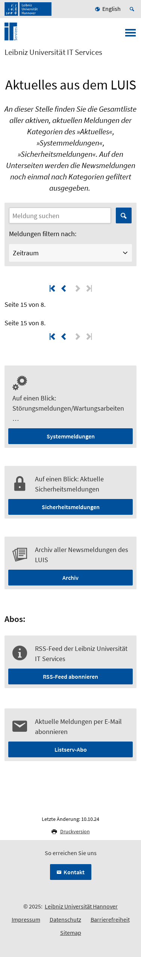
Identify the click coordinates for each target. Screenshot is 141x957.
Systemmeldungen (71, 436)
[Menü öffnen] (130, 35)
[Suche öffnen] (133, 9)
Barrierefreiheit (110, 919)
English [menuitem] (111, 8)
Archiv (70, 577)
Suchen (123, 215)
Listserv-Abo (71, 749)
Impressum (26, 919)
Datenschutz (65, 919)
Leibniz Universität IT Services (53, 52)
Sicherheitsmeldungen (71, 507)
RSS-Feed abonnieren (70, 676)
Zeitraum (26, 253)
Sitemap (70, 932)
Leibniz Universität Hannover (81, 906)
